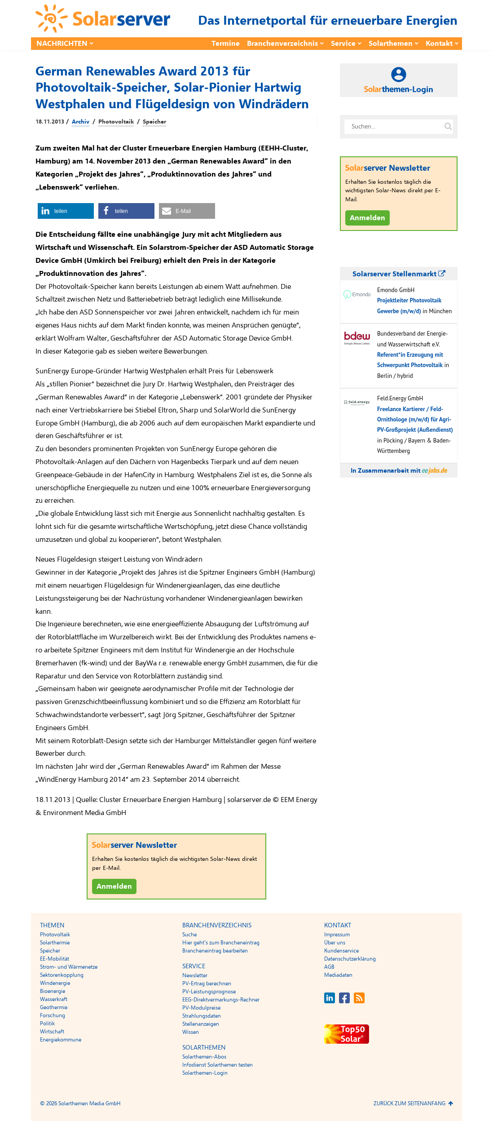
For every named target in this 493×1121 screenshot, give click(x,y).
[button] (66, 211)
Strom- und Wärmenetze (68, 966)
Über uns (334, 942)
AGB (329, 966)
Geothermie (53, 1007)
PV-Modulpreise (201, 1007)
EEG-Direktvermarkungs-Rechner (221, 999)
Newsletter (194, 975)
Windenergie (55, 983)
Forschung (52, 1015)
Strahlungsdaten (201, 1015)
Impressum (337, 934)
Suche (189, 934)
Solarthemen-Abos (204, 1056)
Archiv (80, 122)
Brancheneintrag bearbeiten (215, 950)
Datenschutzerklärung (350, 958)
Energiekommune (60, 1039)
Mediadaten (338, 975)
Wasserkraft (53, 999)
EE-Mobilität (54, 958)
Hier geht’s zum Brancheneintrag (221, 942)
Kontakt (439, 44)
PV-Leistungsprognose (209, 991)
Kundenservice (341, 950)
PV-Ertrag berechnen (206, 983)
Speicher (154, 122)
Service (343, 44)
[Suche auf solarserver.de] (448, 126)
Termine (225, 44)
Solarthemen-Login (205, 1073)
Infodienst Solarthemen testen (217, 1064)
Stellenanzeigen (200, 1024)
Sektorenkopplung (62, 975)
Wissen (190, 1032)
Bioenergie (52, 991)
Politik (47, 1023)
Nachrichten (62, 44)
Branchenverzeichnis (282, 44)
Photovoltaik (116, 122)
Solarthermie (55, 942)
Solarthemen (391, 44)
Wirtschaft (52, 1031)
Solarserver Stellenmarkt (398, 274)
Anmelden (114, 886)
